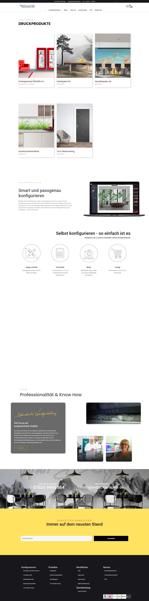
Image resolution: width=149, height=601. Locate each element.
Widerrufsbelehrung (83, 589)
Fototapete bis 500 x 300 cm (31, 576)
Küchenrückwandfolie (29, 151)
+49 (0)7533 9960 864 (59, 1)
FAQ (91, 10)
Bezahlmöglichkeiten (110, 576)
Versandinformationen (110, 580)
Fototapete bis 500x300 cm (31, 81)
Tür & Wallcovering (65, 151)
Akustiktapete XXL (103, 81)
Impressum (81, 580)
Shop (65, 10)
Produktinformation (54, 10)
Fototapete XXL (64, 81)
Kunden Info (98, 10)
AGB (79, 576)
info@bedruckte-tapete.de (74, 1)
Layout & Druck (82, 10)
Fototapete (53, 576)
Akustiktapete (54, 584)
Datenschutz (81, 584)
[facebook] (114, 1)
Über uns (73, 10)
